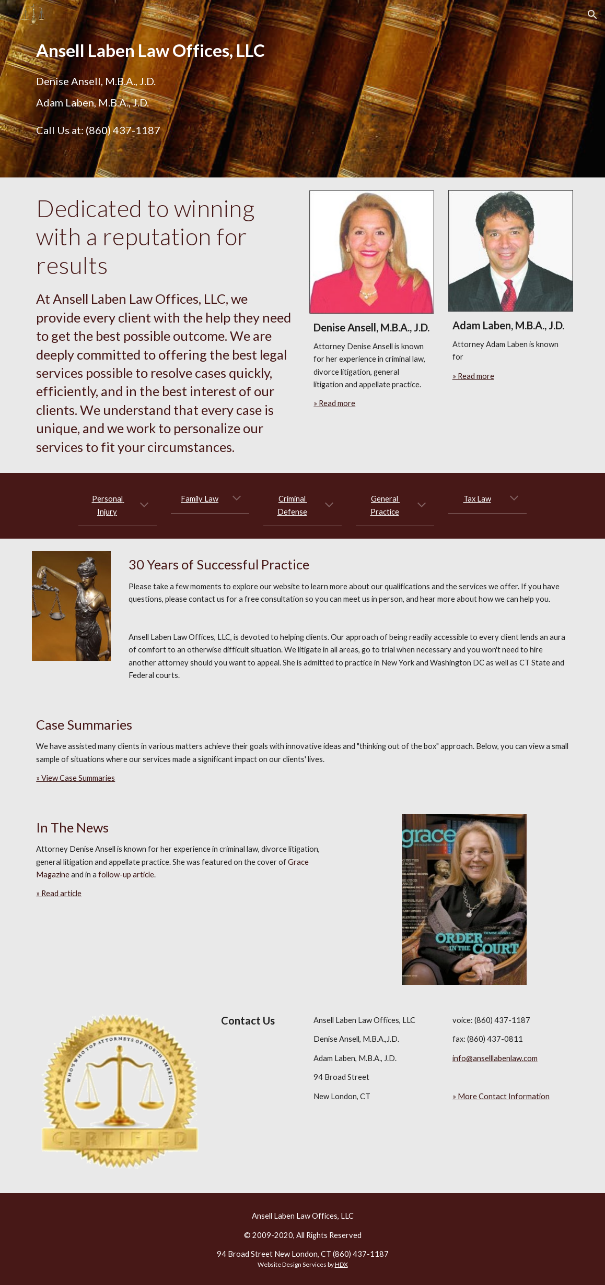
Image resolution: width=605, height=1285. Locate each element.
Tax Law (477, 498)
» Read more (334, 403)
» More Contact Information (501, 1096)
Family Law (199, 498)
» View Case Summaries (75, 778)
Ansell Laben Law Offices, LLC (303, 1215)
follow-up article (126, 874)
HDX (341, 1264)
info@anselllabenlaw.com (495, 1058)
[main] (163, 50)
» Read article (59, 893)
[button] (592, 14)
